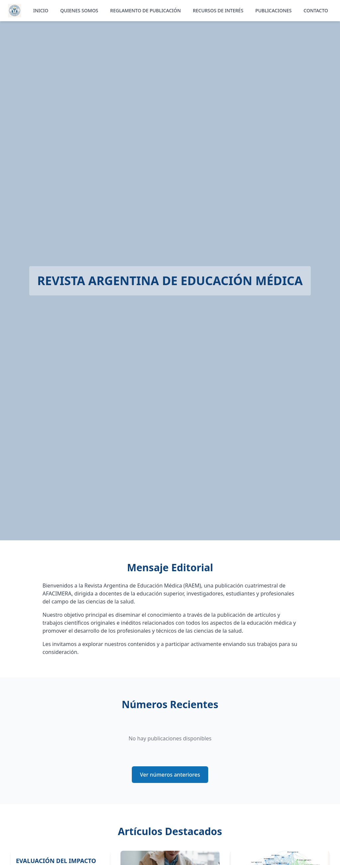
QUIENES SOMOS (79, 10)
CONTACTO (315, 10)
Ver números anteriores (170, 774)
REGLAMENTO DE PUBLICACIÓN (145, 10)
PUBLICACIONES (273, 10)
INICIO (40, 10)
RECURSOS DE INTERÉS (218, 10)
